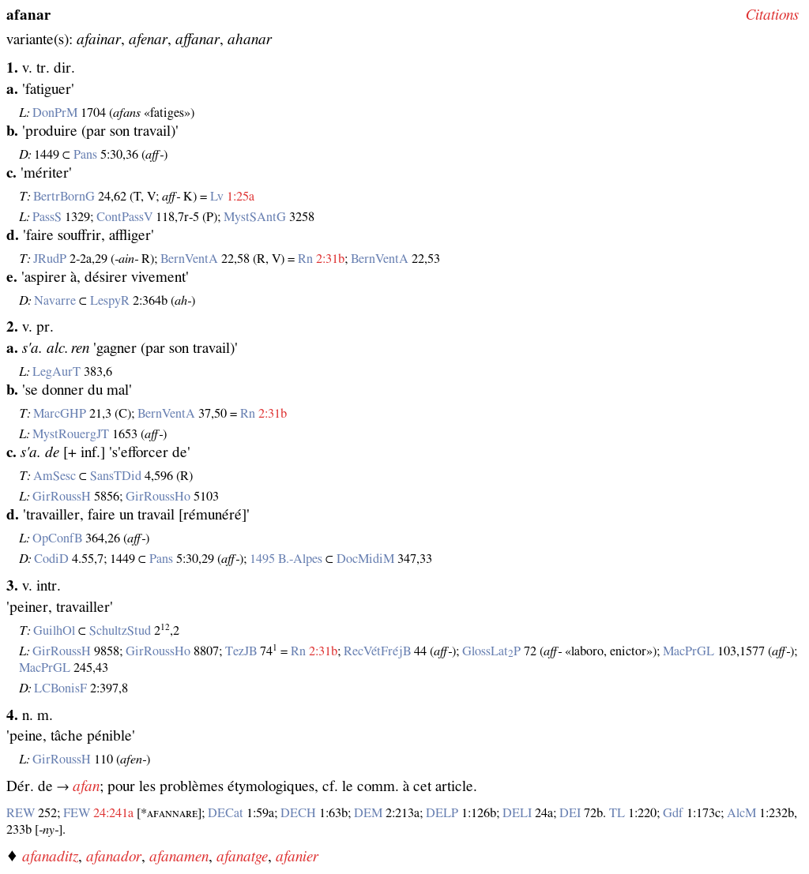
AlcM (741, 813)
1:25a (240, 196)
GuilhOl (54, 631)
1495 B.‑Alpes (286, 559)
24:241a (113, 813)
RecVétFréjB (377, 651)
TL (617, 813)
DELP (442, 813)
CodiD (51, 559)
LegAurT (56, 372)
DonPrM (54, 113)
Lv (217, 196)
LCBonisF (60, 688)
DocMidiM (365, 559)
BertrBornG (64, 196)
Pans (85, 154)
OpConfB (57, 538)
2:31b (330, 259)
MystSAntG (255, 217)
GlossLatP (491, 651)
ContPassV (124, 217)
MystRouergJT (70, 434)
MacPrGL (688, 651)
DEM (368, 813)
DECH (298, 813)
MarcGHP (59, 413)
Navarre (55, 300)
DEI (570, 813)
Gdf (673, 813)
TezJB (241, 651)
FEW (76, 813)
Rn (305, 259)
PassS (47, 217)
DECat (225, 813)
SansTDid (115, 476)
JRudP (49, 259)
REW (20, 813)
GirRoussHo (158, 496)
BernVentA (189, 259)
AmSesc (54, 476)
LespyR (110, 300)
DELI (517, 813)
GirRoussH (61, 496)
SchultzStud (120, 631)
